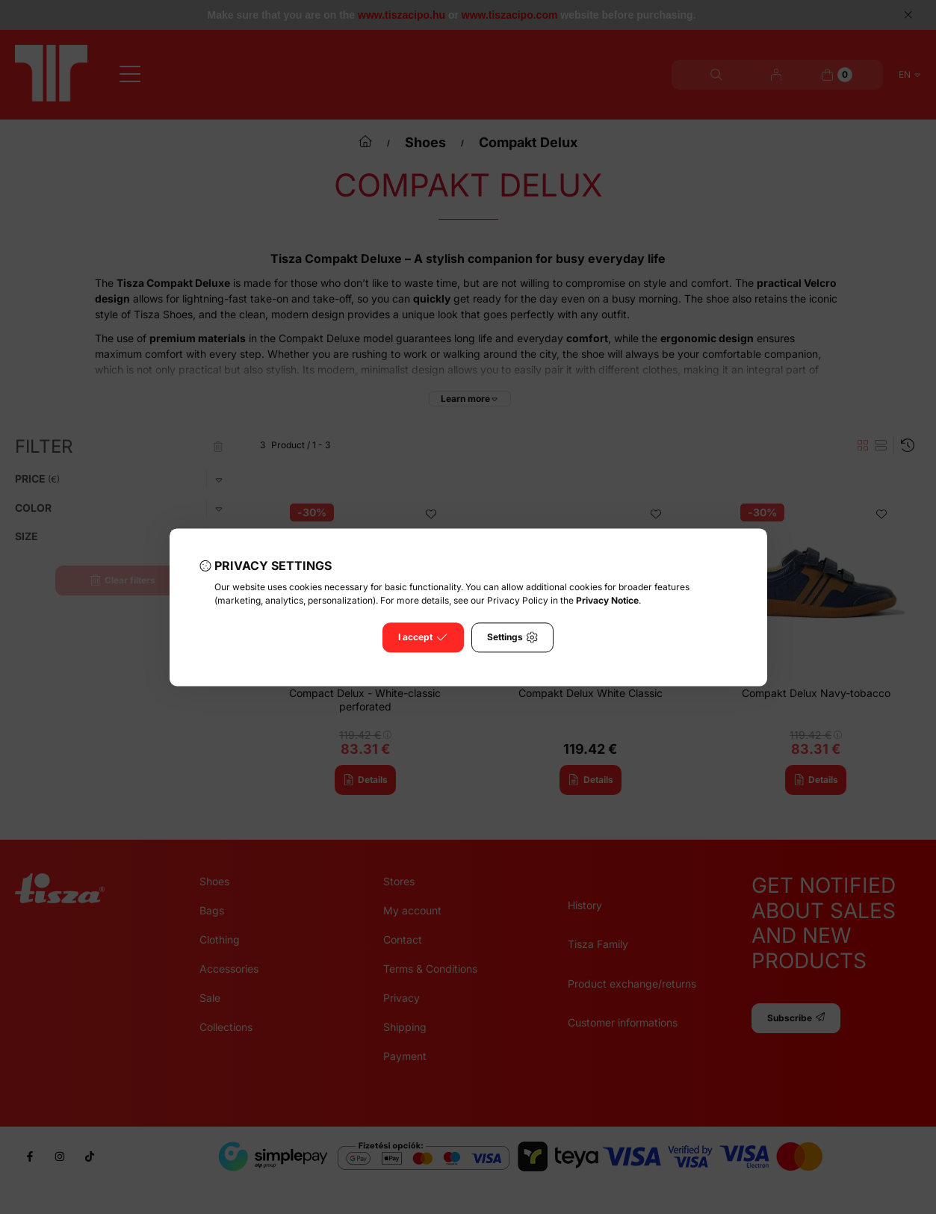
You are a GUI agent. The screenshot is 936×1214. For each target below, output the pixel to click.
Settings (512, 637)
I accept (422, 637)
